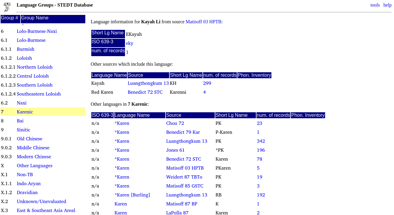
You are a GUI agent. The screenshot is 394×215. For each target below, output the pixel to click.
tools (375, 4)
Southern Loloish (34, 85)
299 (207, 83)
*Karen (122, 123)
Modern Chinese (34, 156)
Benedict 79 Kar (183, 132)
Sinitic (23, 129)
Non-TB (25, 174)
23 (259, 123)
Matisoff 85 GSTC (184, 186)
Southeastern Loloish (39, 94)
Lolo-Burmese (31, 40)
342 (261, 141)
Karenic (25, 112)
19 (259, 177)
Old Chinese (29, 138)
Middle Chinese (33, 147)
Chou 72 (175, 123)
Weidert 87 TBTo (184, 177)
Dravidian (27, 192)
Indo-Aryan (29, 183)
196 (261, 150)
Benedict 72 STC (145, 92)
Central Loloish (33, 76)
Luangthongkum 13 (148, 83)
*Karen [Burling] (132, 195)
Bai (20, 121)
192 (261, 195)
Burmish (25, 49)
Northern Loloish (34, 67)
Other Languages (34, 165)
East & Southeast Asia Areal (46, 210)
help (387, 4)
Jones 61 (175, 150)
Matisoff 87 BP (181, 204)
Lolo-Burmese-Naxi (37, 31)
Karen (121, 204)
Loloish (24, 58)
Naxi (22, 103)
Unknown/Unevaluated (41, 201)
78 (259, 159)
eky (129, 43)
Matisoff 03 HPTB (204, 21)
